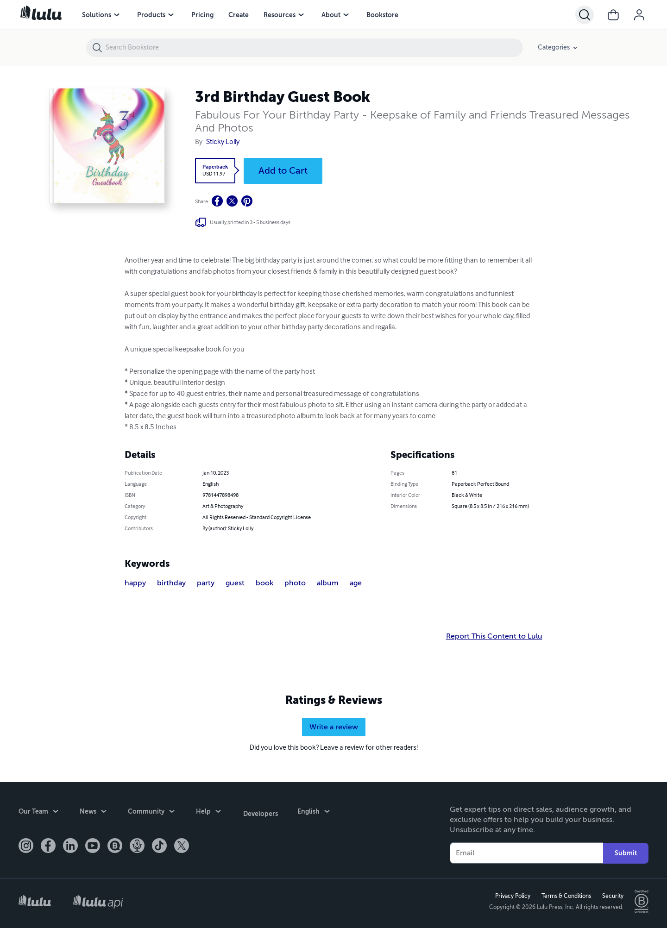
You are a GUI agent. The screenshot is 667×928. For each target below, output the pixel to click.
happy (135, 583)
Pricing (202, 15)
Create (238, 15)
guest (235, 583)
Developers (259, 812)
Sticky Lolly (222, 142)
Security (612, 896)
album (328, 583)
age (356, 583)
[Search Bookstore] (314, 47)
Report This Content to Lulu (494, 636)
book (264, 583)
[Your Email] (526, 853)
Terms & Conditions (565, 896)
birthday (171, 583)
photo (295, 583)
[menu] (116, 14)
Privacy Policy (511, 896)
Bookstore (382, 15)
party (205, 583)
